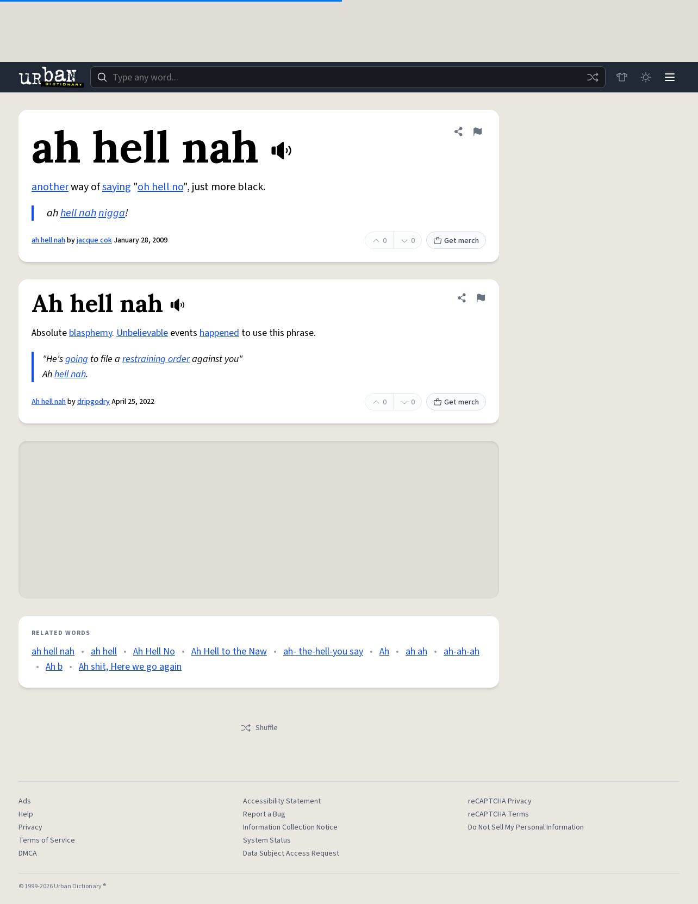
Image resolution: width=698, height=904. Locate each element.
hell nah (78, 213)
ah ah (416, 651)
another (50, 187)
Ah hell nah (49, 401)
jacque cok (94, 240)
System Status (267, 840)
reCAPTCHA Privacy (500, 801)
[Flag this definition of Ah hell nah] (480, 298)
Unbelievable (142, 333)
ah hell (104, 651)
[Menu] (670, 77)
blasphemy (90, 333)
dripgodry (93, 401)
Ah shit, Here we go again (130, 667)
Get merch (456, 240)
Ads (24, 801)
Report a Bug (264, 814)
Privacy (30, 827)
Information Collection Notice (290, 827)
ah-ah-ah (461, 651)
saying (116, 187)
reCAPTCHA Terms (498, 814)
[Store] (622, 77)
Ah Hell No (154, 651)
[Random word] (592, 77)
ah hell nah (48, 240)
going (76, 359)
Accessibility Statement (282, 801)
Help (25, 814)
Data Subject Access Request (291, 853)
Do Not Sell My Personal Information (526, 827)
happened (219, 333)
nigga (111, 213)
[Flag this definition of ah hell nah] (477, 131)
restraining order (156, 359)
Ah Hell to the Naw (229, 651)
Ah (384, 651)
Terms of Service (46, 840)
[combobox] (348, 77)
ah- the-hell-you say (323, 651)
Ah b (54, 667)
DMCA (27, 853)
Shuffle (259, 727)
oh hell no (160, 187)
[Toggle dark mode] (646, 77)
